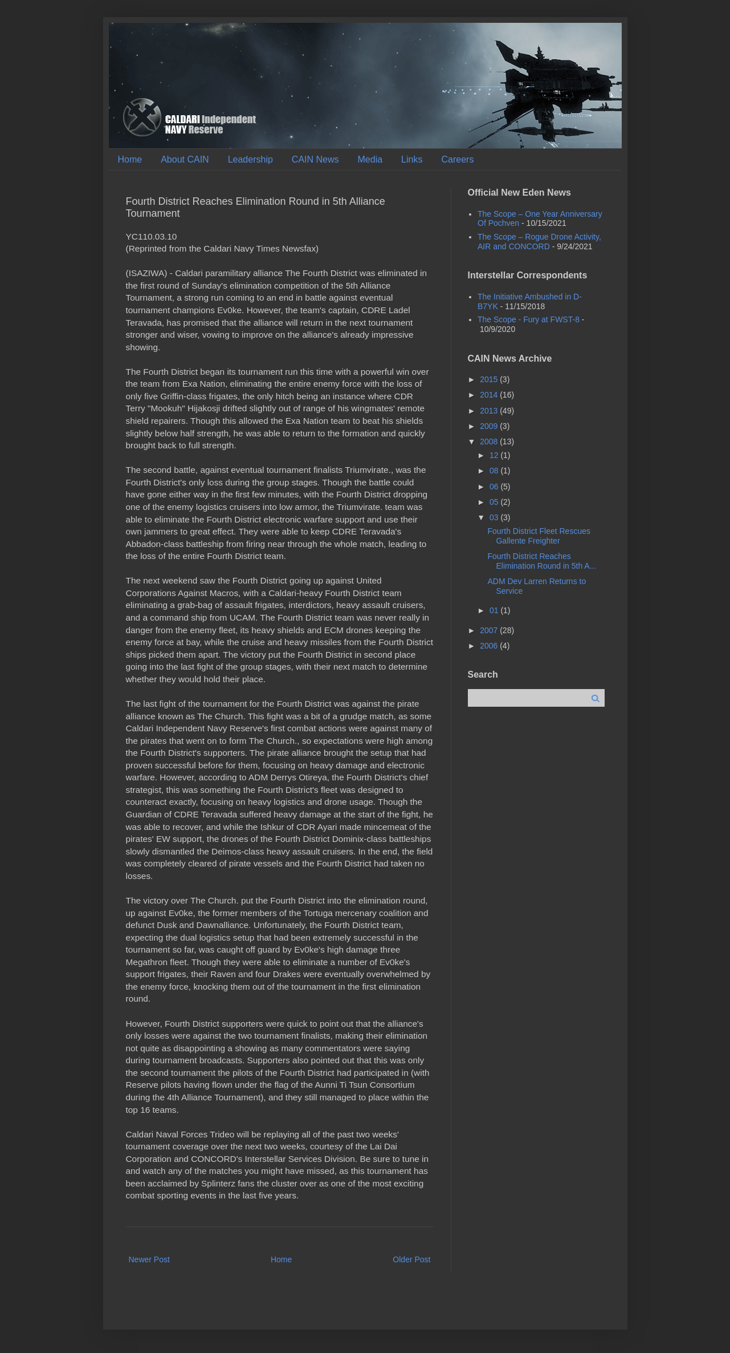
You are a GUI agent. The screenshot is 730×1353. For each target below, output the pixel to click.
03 (495, 517)
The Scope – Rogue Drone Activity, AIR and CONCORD (539, 241)
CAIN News (315, 159)
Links (411, 159)
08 (495, 470)
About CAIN (185, 159)
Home (130, 159)
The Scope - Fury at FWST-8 (529, 319)
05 (495, 502)
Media (370, 159)
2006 (490, 645)
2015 (490, 379)
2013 (490, 410)
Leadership (250, 159)
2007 (490, 630)
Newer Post (149, 1259)
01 (495, 610)
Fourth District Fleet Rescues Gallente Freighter (538, 535)
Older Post (411, 1259)
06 (495, 486)
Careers (457, 159)
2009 (490, 426)
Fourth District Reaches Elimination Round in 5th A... (541, 561)
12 (495, 455)
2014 (490, 394)
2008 (490, 441)
